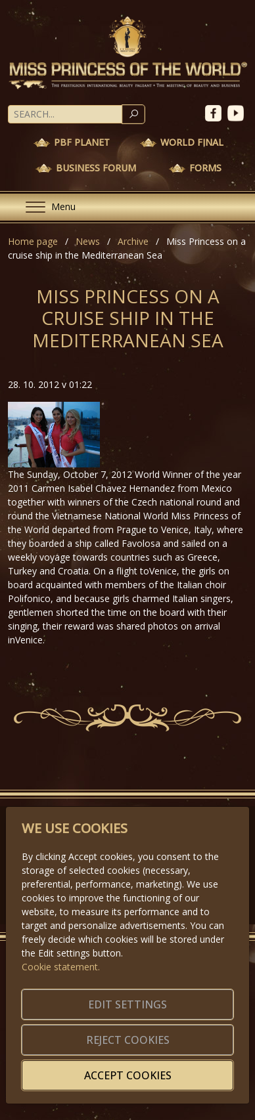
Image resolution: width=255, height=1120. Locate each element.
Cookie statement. (61, 966)
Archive (133, 241)
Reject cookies (128, 1040)
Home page (33, 241)
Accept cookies (128, 1075)
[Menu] (45, 207)
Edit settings (127, 1004)
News (88, 241)
